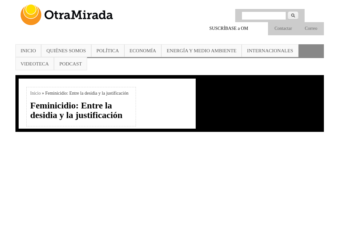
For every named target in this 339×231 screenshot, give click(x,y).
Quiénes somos (66, 50)
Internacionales (270, 50)
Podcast (70, 63)
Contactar (283, 28)
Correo (311, 28)
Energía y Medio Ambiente (201, 50)
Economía (142, 50)
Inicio (28, 50)
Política (107, 50)
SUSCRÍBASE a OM (229, 28)
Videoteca (35, 63)
